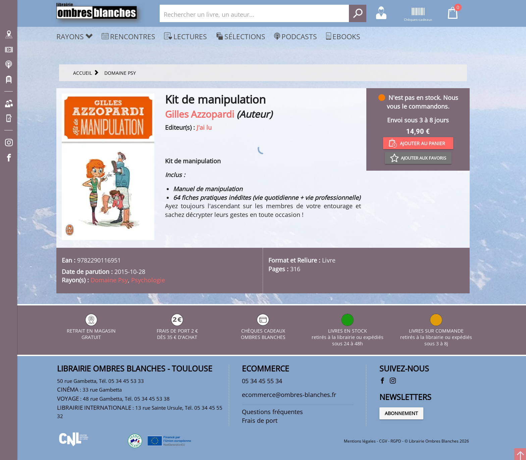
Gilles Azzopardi (199, 114)
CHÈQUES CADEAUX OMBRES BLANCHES (263, 330)
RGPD (395, 441)
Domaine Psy (109, 280)
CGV (383, 441)
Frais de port (259, 420)
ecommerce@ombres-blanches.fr (289, 395)
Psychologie (148, 280)
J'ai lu (204, 127)
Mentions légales (360, 441)
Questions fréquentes (272, 412)
